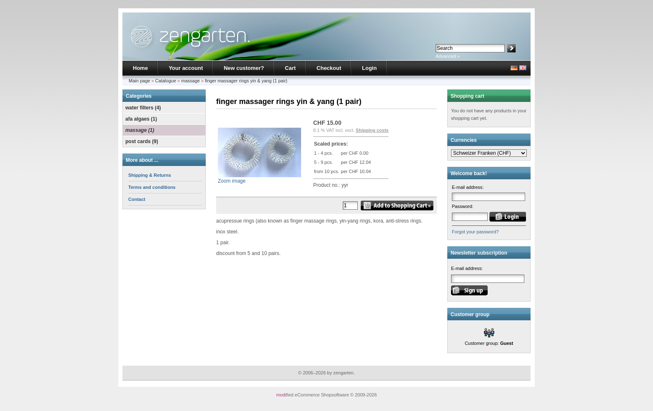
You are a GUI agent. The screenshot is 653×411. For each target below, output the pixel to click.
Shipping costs (372, 130)
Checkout (329, 68)
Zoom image (259, 178)
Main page (139, 80)
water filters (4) (143, 108)
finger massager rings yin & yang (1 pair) (246, 80)
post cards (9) (141, 141)
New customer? (244, 68)
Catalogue (165, 80)
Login (369, 68)
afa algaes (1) (141, 119)
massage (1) (139, 130)
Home (140, 68)
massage (190, 80)
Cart (290, 68)
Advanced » (448, 56)
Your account (186, 68)
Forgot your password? (475, 231)
